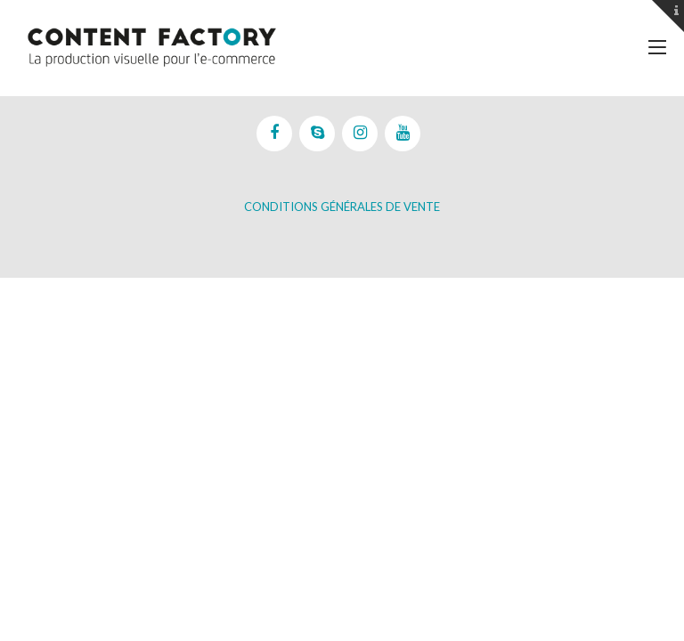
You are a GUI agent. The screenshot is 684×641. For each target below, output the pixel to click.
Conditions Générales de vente (342, 206)
